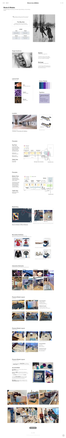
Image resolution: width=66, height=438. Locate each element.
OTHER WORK (33, 427)
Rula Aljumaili (33, 3)
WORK (4, 2)
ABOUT (7, 2)
